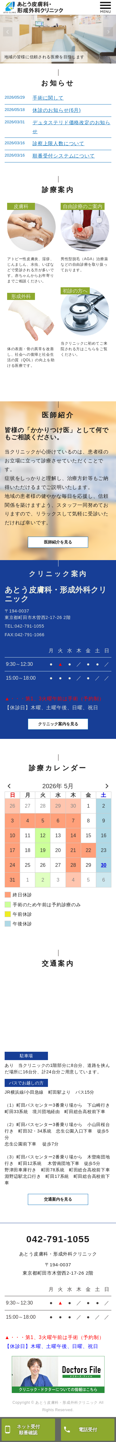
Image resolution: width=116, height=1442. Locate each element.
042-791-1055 (58, 1239)
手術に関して (48, 97)
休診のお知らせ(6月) (56, 110)
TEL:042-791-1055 (24, 626)
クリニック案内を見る (58, 724)
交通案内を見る (58, 1199)
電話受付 (88, 1429)
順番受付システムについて (63, 155)
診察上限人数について (58, 143)
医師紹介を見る (58, 542)
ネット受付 (28, 1430)
